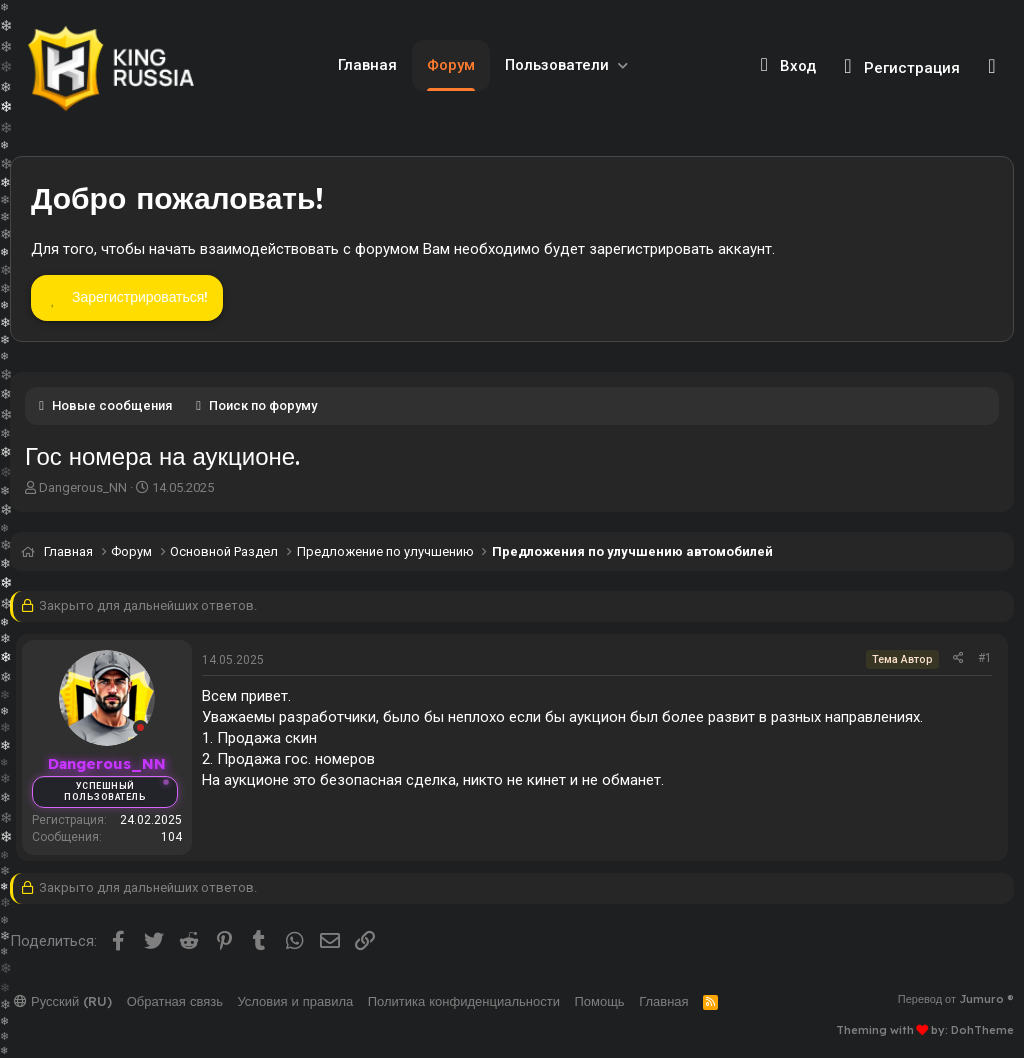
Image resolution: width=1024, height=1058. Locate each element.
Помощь (599, 1001)
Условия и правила (295, 1001)
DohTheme (982, 1030)
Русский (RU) (63, 1001)
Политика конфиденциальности (464, 1001)
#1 (985, 658)
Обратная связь (175, 1001)
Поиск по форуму (263, 405)
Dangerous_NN (83, 487)
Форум (451, 65)
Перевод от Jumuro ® (956, 999)
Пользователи (557, 65)
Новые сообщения (112, 405)
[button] (623, 65)
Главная (367, 65)
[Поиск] (992, 66)
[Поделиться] (958, 658)
